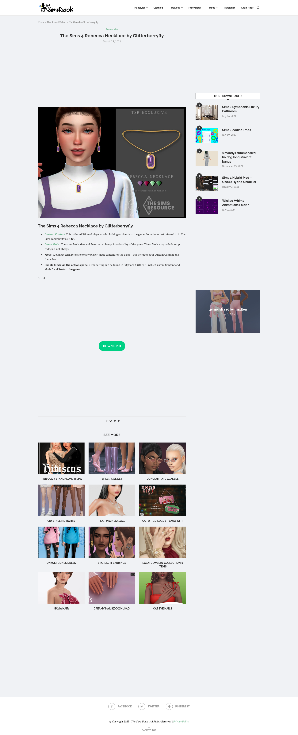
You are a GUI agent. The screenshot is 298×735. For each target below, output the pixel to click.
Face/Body (195, 7)
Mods (212, 7)
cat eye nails (162, 608)
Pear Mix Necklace (112, 520)
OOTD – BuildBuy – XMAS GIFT (162, 520)
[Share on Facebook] (107, 421)
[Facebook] (120, 706)
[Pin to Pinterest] (115, 421)
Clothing (158, 7)
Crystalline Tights (61, 520)
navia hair (61, 608)
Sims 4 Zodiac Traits (236, 130)
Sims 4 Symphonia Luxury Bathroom (240, 109)
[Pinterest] (178, 706)
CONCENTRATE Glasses (163, 478)
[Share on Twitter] (110, 421)
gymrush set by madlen (228, 309)
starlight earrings (112, 562)
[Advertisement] (112, 74)
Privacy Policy (181, 721)
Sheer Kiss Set (112, 478)
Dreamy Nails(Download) (112, 608)
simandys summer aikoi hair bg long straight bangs (239, 157)
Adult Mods (247, 7)
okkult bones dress (61, 562)
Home (41, 22)
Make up (175, 7)
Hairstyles (140, 7)
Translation (229, 7)
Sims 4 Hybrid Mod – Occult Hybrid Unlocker (239, 180)
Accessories (112, 29)
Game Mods (52, 244)
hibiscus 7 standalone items (61, 478)
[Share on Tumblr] (119, 421)
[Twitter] (149, 706)
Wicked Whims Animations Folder (235, 203)
